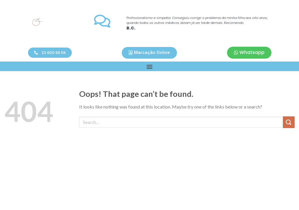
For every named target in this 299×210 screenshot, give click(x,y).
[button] (50, 53)
